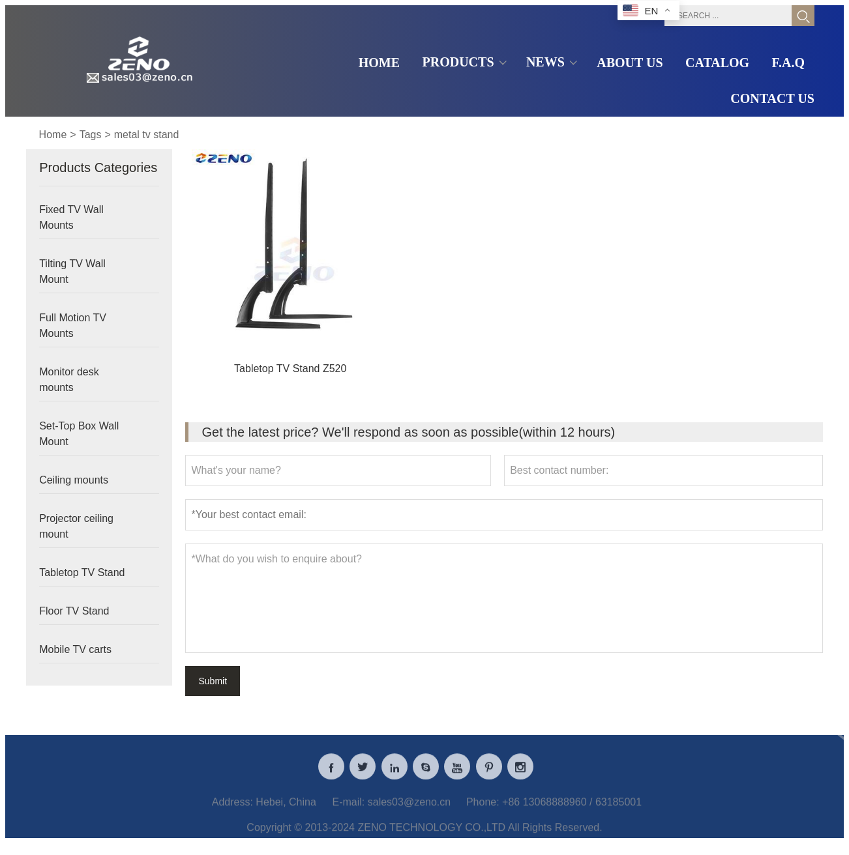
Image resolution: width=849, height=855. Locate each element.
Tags (91, 134)
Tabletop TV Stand (82, 572)
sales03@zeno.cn (409, 809)
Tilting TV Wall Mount (72, 271)
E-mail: (349, 809)
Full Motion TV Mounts (72, 325)
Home (53, 134)
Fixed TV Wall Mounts (71, 217)
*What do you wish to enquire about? (503, 598)
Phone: (482, 809)
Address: (232, 809)
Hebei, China (286, 809)
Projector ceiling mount (76, 526)
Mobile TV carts (75, 649)
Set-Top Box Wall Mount (79, 433)
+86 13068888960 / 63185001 (572, 809)
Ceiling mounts (73, 479)
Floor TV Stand (74, 610)
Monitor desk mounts (69, 379)
